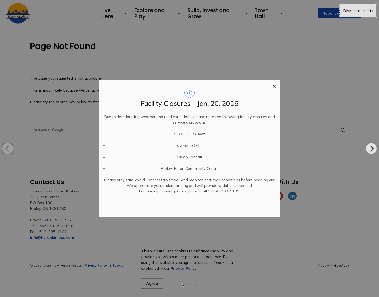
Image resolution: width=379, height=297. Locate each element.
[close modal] (274, 86)
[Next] (371, 148)
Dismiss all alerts (358, 10)
